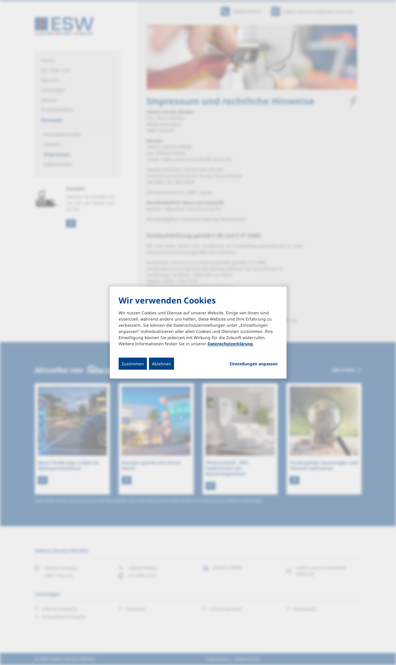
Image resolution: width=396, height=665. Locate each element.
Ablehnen (161, 364)
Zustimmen (133, 364)
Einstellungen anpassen (254, 364)
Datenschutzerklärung (230, 343)
